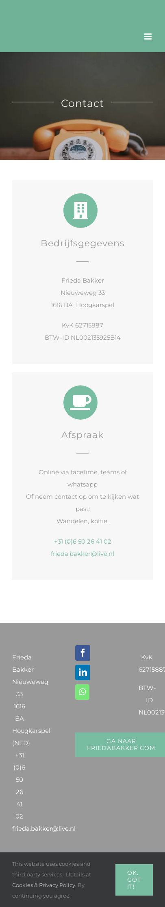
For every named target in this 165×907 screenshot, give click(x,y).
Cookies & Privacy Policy (43, 885)
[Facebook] (83, 653)
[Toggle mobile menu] (148, 36)
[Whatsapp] (82, 692)
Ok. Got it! (134, 879)
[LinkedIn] (83, 672)
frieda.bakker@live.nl (82, 553)
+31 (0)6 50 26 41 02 (82, 541)
